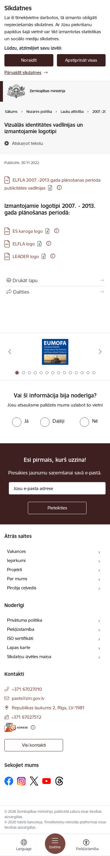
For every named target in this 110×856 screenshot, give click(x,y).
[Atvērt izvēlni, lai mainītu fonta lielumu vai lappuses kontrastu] (86, 845)
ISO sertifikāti (20, 638)
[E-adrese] (16, 727)
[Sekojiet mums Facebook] (8, 781)
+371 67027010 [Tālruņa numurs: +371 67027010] (27, 689)
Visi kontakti (34, 745)
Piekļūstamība (20, 629)
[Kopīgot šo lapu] (55, 291)
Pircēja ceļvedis (21, 588)
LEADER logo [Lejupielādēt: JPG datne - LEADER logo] (26, 256)
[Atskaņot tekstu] (27, 143)
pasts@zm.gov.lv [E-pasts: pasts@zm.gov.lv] (28, 698)
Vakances (16, 551)
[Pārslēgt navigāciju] (55, 843)
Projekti (14, 569)
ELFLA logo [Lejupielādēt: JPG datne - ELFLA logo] (24, 244)
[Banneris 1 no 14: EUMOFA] (55, 352)
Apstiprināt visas (81, 60)
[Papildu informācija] (59, 187)
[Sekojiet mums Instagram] (21, 781)
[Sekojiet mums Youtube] (46, 780)
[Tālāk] (100, 351)
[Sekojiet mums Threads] (59, 781)
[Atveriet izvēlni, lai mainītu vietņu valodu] (23, 845)
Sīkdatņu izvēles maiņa (29, 656)
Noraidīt (29, 60)
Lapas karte (18, 647)
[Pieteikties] (57, 508)
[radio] (20, 420)
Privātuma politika (24, 620)
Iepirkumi (16, 560)
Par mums (17, 578)
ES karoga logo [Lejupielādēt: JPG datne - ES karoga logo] (28, 231)
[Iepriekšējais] (10, 351)
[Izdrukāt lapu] (55, 280)
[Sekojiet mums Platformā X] (34, 781)
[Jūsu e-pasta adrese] (57, 488)
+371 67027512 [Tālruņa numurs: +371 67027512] (26, 717)
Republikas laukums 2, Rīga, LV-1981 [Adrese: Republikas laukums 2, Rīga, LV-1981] (48, 707)
